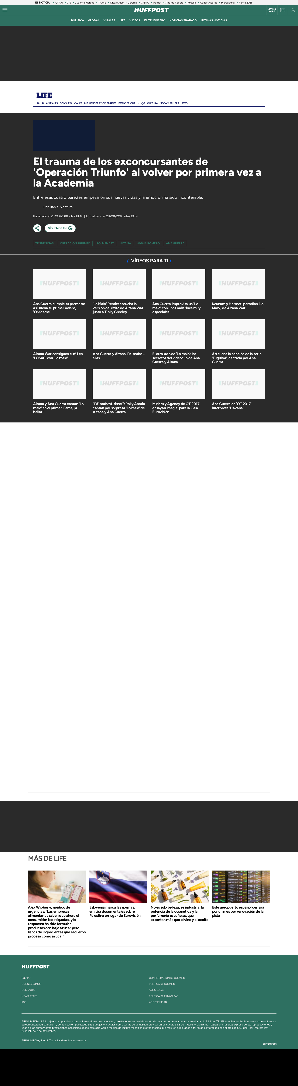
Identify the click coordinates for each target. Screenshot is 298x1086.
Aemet (157, 2)
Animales (52, 103)
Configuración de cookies (167, 978)
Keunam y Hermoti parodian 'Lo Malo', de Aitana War (237, 306)
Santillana (141, 1061)
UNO (130, 1067)
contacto (28, 989)
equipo (26, 978)
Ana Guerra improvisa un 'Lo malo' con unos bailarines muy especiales (176, 308)
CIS (69, 2)
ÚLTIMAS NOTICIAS (214, 20)
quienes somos (31, 984)
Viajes (78, 103)
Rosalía (191, 2)
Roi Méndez (105, 243)
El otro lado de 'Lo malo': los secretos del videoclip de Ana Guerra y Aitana (176, 358)
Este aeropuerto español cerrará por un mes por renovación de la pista (238, 911)
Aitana (125, 243)
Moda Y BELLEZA (169, 103)
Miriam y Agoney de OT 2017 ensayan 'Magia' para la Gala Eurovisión (175, 408)
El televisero (154, 20)
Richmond (99, 1073)
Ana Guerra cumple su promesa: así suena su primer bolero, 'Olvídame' (59, 308)
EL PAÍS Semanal (189, 1067)
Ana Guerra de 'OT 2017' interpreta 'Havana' (231, 406)
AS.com (193, 1061)
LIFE (122, 20)
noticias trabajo (183, 20)
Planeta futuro (204, 1067)
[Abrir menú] (4, 9)
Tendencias (44, 243)
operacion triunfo (75, 243)
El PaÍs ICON (157, 1073)
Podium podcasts (140, 1073)
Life (44, 95)
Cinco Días (158, 1067)
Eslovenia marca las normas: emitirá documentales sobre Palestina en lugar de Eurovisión (115, 911)
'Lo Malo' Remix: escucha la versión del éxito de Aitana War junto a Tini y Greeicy (118, 308)
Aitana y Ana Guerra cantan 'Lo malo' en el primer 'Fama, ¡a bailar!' (58, 408)
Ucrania (132, 2)
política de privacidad (163, 996)
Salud (40, 103)
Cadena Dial (173, 1067)
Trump (102, 2)
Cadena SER (180, 1061)
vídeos (135, 20)
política (77, 20)
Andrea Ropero (174, 2)
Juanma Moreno (84, 2)
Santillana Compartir (163, 1061)
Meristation (213, 1073)
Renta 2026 (245, 2)
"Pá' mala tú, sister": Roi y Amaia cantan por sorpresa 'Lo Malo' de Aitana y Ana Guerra (119, 408)
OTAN (59, 2)
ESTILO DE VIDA (127, 103)
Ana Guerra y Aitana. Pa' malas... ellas (119, 356)
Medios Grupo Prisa (65, 1074)
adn (207, 1061)
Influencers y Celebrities (100, 103)
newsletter (29, 996)
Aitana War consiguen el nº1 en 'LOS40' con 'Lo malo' (58, 356)
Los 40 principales (121, 1061)
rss (24, 1002)
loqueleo (193, 1073)
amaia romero (148, 243)
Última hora (272, 10)
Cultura (152, 103)
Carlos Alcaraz (208, 2)
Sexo (184, 103)
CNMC (145, 2)
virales (109, 20)
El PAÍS (102, 1061)
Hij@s (141, 103)
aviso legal (156, 989)
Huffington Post (107, 1067)
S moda (175, 1073)
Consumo (66, 103)
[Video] (64, 135)
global (94, 20)
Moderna (119, 1073)
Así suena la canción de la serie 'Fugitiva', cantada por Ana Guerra (236, 358)
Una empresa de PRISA (65, 1064)
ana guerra (175, 243)
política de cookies (162, 984)
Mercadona (228, 2)
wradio (142, 1067)
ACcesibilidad (158, 1002)
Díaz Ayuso (117, 2)
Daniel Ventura (61, 207)
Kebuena (218, 1067)
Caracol (222, 1061)
